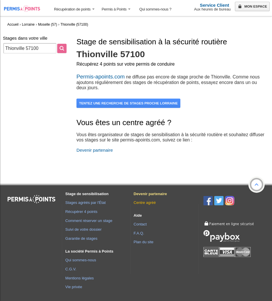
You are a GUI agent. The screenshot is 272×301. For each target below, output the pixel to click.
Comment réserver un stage (88, 220)
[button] (256, 184)
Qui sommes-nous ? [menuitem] (155, 9)
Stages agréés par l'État (85, 202)
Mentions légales (79, 278)
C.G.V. (70, 269)
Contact (140, 224)
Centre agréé (145, 202)
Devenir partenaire (94, 150)
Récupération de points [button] (72, 9)
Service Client (214, 5)
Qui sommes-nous (80, 260)
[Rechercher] (62, 48)
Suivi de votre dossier (83, 229)
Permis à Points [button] (114, 9)
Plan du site (144, 242)
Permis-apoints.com (100, 77)
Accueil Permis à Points (25, 8)
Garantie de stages (81, 238)
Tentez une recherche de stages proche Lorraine (128, 103)
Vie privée (73, 287)
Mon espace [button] (252, 6)
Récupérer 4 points (81, 211)
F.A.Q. (139, 233)
